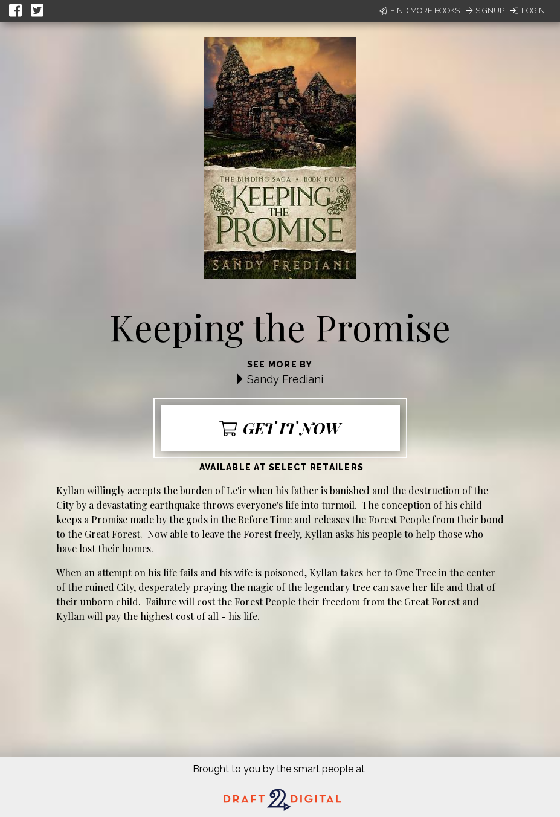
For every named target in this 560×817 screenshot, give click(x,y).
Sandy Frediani (285, 379)
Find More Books (419, 10)
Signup (485, 10)
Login (527, 10)
